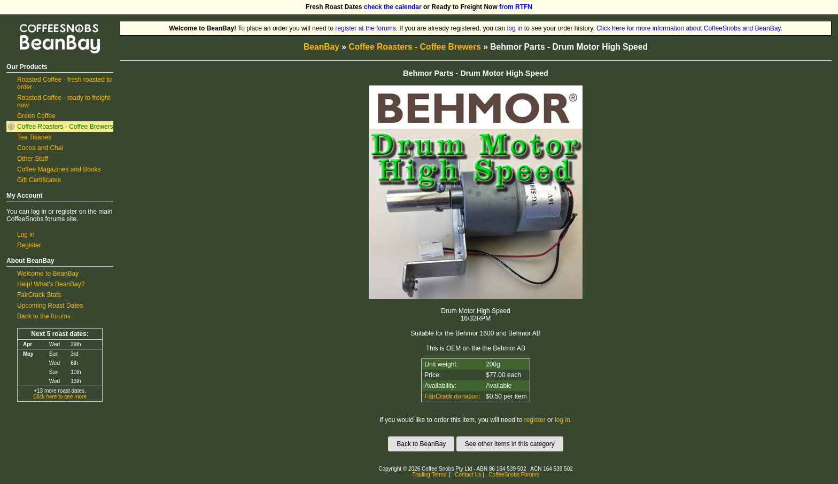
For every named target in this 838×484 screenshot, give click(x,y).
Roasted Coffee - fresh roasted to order (64, 83)
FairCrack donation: (452, 396)
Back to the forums (44, 316)
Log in (26, 234)
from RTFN (515, 7)
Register (29, 245)
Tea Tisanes (34, 137)
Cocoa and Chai (40, 148)
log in (515, 28)
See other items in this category (510, 444)
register (535, 420)
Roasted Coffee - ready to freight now (63, 101)
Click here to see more (60, 397)
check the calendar (393, 7)
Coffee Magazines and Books (59, 169)
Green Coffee (36, 116)
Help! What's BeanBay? (50, 284)
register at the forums (365, 28)
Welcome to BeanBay (48, 273)
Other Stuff (32, 158)
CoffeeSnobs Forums (513, 475)
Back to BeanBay (421, 444)
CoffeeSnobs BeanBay (52, 24)
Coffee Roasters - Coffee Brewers (65, 126)
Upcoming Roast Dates (50, 305)
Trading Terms (429, 475)
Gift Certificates (39, 180)
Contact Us (468, 475)
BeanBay (321, 46)
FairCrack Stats (39, 295)
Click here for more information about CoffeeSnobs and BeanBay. (689, 28)
